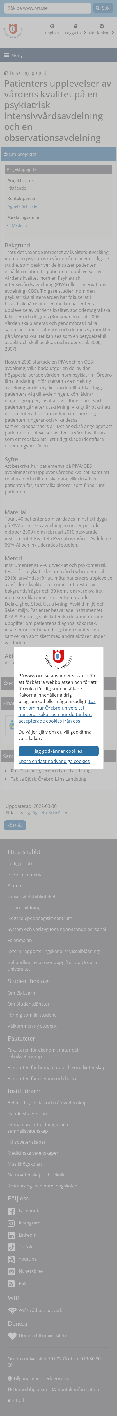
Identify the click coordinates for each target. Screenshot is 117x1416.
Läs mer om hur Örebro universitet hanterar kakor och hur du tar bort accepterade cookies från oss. (57, 711)
